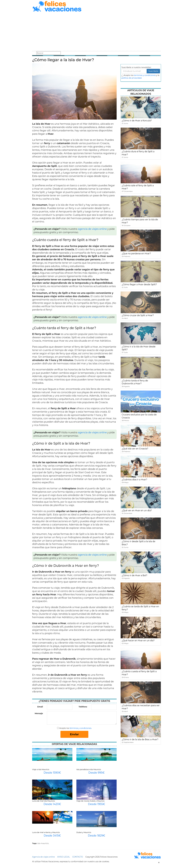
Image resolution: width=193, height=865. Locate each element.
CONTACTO (77, 857)
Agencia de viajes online (43, 857)
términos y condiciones (80, 728)
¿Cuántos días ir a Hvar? (134, 479)
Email (40, 707)
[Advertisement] (96, 32)
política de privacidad (131, 78)
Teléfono (83, 707)
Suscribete (153, 71)
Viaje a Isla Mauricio (40, 769)
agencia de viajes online (92, 228)
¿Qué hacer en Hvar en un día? (138, 640)
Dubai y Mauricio (83, 832)
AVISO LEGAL (63, 857)
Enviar (74, 734)
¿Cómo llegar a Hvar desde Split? (139, 284)
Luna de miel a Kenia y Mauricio (46, 832)
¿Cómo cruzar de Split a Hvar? (138, 315)
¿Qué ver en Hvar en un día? (137, 510)
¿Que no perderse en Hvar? (136, 253)
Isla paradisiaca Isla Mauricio (88, 769)
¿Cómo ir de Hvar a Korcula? (137, 120)
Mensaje (39, 713)
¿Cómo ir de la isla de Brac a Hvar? (140, 739)
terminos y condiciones (145, 75)
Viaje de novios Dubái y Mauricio (90, 801)
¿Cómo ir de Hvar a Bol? (134, 575)
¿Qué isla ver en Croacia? (135, 448)
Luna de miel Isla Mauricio (43, 801)
